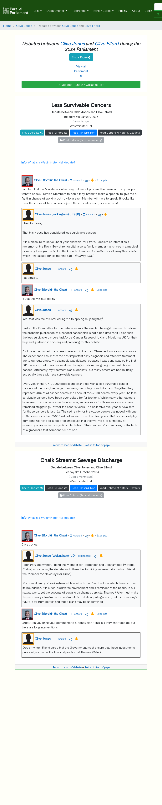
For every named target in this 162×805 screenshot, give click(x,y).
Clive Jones (24, 25)
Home (7, 25)
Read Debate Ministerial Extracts (119, 132)
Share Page (81, 57)
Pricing (122, 10)
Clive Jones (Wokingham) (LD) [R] (57, 214)
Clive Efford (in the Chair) (50, 180)
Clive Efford (92, 25)
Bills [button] (36, 10)
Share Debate (32, 132)
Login (148, 10)
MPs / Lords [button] (102, 10)
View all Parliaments (81, 70)
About (136, 10)
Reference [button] (79, 10)
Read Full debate (57, 132)
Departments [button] (55, 10)
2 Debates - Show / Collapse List (81, 84)
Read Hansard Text (83, 132)
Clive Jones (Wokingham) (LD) (55, 555)
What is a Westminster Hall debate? (48, 162)
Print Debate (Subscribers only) (81, 140)
